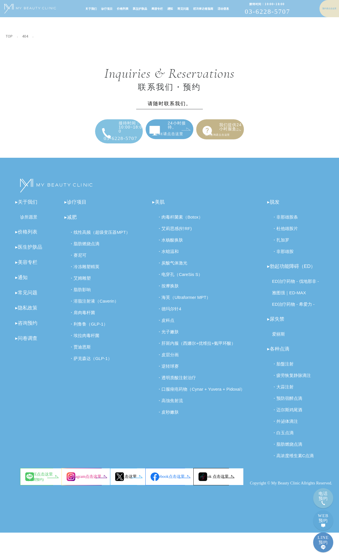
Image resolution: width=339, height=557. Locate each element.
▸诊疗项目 (75, 206)
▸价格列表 (26, 236)
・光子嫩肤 (168, 336)
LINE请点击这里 (179, 131)
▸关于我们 (26, 206)
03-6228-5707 (254, 9)
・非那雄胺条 (285, 221)
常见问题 (170, 8)
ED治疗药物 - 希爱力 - (293, 308)
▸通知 (21, 282)
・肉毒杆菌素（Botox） (180, 221)
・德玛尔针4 (169, 313)
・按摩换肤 (168, 290)
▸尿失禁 (275, 323)
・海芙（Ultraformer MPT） (184, 301)
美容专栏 (144, 8)
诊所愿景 (28, 221)
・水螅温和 (168, 255)
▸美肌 (158, 206)
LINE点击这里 (50, 481)
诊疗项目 (93, 8)
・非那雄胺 (283, 255)
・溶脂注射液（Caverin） (94, 305)
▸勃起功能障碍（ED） (291, 270)
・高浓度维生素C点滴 (293, 459)
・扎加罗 (280, 244)
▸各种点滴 (278, 353)
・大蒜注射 (283, 391)
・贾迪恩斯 (80, 351)
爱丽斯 (278, 338)
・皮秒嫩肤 (168, 416)
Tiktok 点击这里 (130, 501)
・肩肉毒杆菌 (82, 316)
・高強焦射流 (170, 404)
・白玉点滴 (283, 437)
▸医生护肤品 (28, 251)
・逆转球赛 (168, 370)
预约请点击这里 (316, 8)
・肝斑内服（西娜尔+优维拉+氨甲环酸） (196, 347)
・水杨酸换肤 (170, 244)
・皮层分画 (168, 359)
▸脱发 (273, 206)
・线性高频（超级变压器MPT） (99, 236)
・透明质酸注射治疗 (176, 381)
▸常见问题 (26, 297)
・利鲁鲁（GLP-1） (88, 328)
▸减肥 (70, 221)
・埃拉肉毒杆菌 (84, 339)
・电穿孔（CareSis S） (180, 278)
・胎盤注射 (283, 368)
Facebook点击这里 (53, 501)
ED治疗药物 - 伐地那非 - (295, 285)
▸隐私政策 (26, 312)
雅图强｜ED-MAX (289, 297)
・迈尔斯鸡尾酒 (287, 414)
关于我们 (78, 8)
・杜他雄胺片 (285, 232)
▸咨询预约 (26, 327)
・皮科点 (165, 324)
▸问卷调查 (26, 342)
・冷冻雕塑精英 (84, 270)
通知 (157, 8)
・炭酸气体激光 (172, 267)
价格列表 (109, 8)
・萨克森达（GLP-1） (90, 362)
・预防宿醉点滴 (287, 402)
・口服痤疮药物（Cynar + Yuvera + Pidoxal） (201, 393)
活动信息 (210, 8)
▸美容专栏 (26, 266)
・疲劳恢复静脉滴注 (291, 379)
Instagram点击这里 (133, 481)
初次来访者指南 (190, 8)
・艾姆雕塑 (80, 282)
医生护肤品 (127, 8)
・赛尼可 (77, 259)
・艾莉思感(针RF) (174, 232)
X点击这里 (205, 481)
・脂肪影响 (80, 293)
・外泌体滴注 (285, 425)
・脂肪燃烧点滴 (84, 248)
